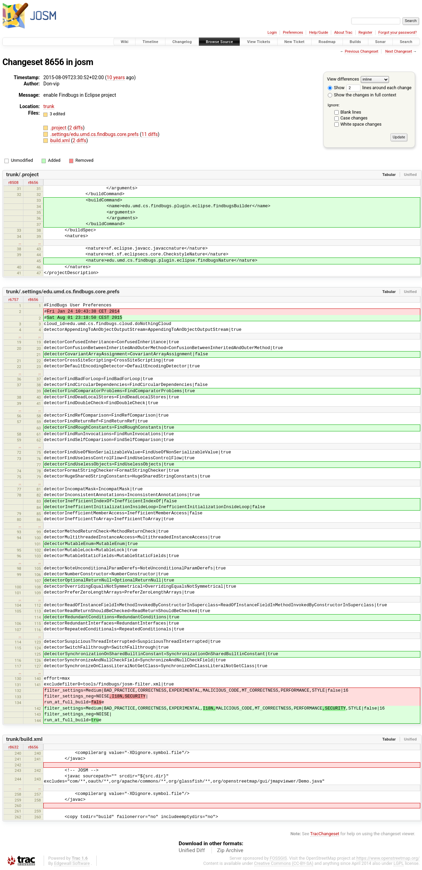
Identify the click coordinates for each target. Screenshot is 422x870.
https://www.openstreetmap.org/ (388, 858)
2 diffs (76, 127)
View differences (343, 79)
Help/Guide (318, 32)
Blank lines (350, 112)
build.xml (60, 140)
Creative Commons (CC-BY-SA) (284, 863)
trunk (48, 106)
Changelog (182, 42)
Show (336, 87)
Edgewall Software (72, 863)
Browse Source (219, 42)
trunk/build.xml (24, 739)
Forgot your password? (397, 32)
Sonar (380, 42)
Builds (355, 42)
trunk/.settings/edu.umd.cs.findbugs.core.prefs (63, 292)
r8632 (13, 747)
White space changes (361, 124)
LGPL (398, 863)
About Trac (343, 32)
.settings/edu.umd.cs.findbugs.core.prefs (95, 134)
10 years (116, 77)
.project (58, 127)
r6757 (13, 299)
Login (272, 32)
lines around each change (378, 87)
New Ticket (294, 42)
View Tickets (258, 42)
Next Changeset (398, 51)
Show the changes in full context (362, 94)
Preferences (293, 32)
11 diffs (149, 134)
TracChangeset (324, 833)
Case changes (354, 117)
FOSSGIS (278, 858)
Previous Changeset (361, 51)
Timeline (150, 42)
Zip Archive (230, 850)
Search (406, 42)
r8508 (13, 182)
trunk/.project (22, 174)
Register (365, 32)
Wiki (125, 42)
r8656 (33, 182)
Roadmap (327, 42)
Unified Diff (192, 850)
